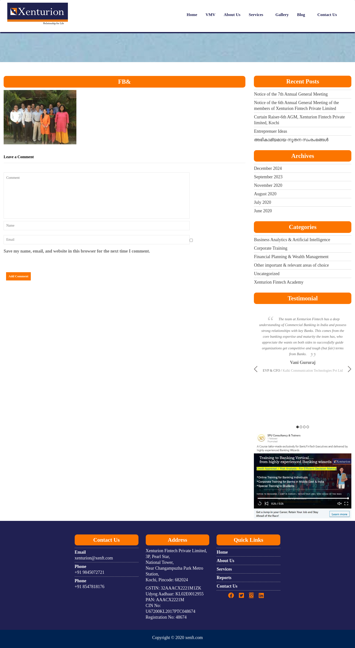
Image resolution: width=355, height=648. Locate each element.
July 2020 (262, 202)
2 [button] (301, 427)
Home (192, 14)
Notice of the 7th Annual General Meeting (291, 94)
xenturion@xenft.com (94, 558)
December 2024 (268, 168)
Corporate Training (270, 248)
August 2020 (265, 193)
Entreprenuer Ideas (270, 131)
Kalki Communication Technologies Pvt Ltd (313, 370)
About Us (232, 14)
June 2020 (263, 210)
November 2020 (268, 185)
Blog (301, 14)
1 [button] (297, 427)
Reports (224, 577)
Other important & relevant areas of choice (291, 265)
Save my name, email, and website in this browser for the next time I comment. (77, 251)
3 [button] (304, 427)
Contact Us (327, 14)
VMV (211, 14)
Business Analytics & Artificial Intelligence (292, 239)
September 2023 (268, 176)
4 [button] (308, 427)
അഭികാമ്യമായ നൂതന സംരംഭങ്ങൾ (291, 139)
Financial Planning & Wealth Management (291, 256)
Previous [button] (256, 369)
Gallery (282, 14)
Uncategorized (266, 273)
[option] (303, 339)
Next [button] (349, 369)
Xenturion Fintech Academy (278, 282)
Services (256, 14)
